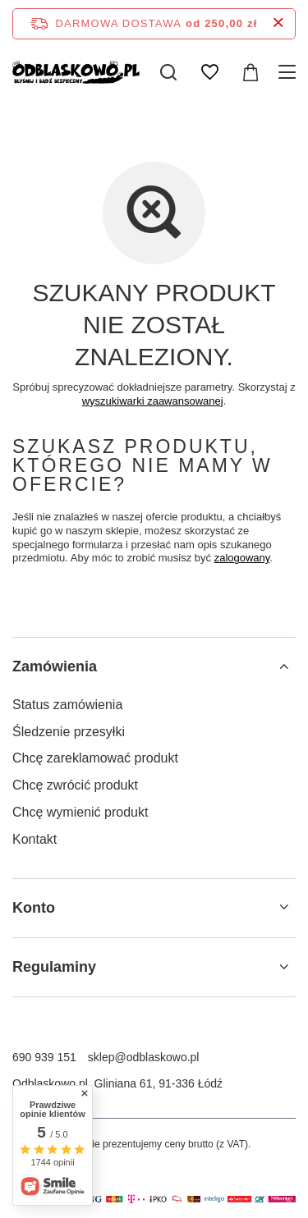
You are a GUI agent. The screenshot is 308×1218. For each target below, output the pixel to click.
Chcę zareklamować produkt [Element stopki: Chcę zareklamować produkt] (95, 758)
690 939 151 (44, 1057)
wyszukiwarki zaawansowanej (152, 401)
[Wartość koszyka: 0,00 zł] (250, 72)
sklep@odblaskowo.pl (144, 1057)
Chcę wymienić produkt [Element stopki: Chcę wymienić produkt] (80, 812)
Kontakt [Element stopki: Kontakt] (34, 839)
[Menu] (289, 72)
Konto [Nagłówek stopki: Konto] (33, 908)
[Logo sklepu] (76, 72)
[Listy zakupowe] (209, 72)
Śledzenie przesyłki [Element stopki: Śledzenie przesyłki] (68, 732)
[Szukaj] (168, 72)
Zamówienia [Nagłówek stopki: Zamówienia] (54, 666)
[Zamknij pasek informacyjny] (278, 23)
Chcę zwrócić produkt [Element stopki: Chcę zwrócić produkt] (75, 785)
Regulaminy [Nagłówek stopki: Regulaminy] (54, 967)
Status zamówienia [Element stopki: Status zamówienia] (67, 705)
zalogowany (242, 558)
